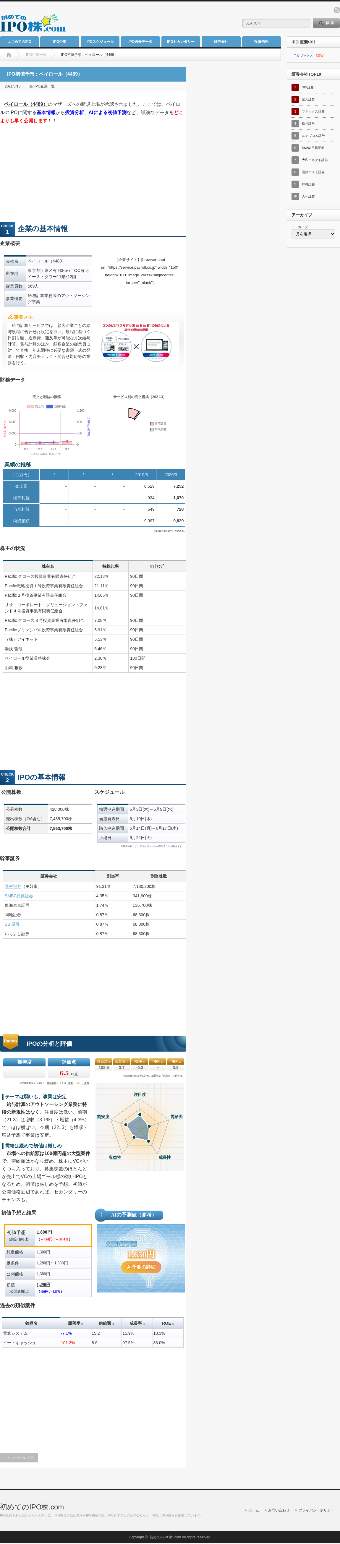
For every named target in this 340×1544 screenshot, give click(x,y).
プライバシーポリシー (316, 1510)
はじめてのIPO (19, 42)
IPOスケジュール (100, 42)
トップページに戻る (19, 1457)
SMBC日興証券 (19, 895)
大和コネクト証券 (315, 160)
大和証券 (308, 196)
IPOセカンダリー (181, 42)
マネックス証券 (313, 111)
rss (336, 10)
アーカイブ (300, 227)
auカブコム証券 (313, 135)
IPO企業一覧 (44, 86)
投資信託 (261, 42)
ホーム (253, 1510)
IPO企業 (60, 42)
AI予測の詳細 (141, 1266)
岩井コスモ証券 (313, 172)
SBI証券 (12, 924)
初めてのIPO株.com (32, 1507)
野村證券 (13, 886)
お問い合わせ (278, 1510)
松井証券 (308, 123)
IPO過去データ (141, 42)
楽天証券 (308, 99)
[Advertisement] (164, 19)
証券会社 (221, 42)
